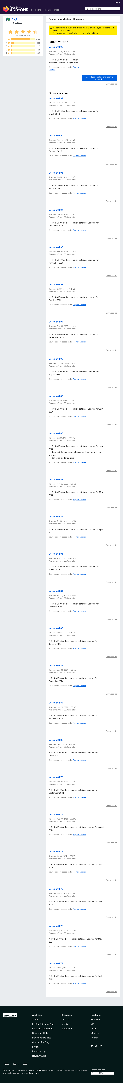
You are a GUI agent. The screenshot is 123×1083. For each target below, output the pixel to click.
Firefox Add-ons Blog (43, 1024)
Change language (98, 1070)
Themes (47, 10)
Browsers (95, 1019)
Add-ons (37, 1015)
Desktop (66, 1019)
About (35, 1019)
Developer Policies (41, 1037)
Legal (25, 1064)
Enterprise (67, 1028)
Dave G (18, 22)
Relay (93, 1028)
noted (25, 1070)
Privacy (6, 1064)
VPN (93, 1024)
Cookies (16, 1064)
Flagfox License (79, 118)
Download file (111, 84)
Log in (117, 3)
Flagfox (15, 19)
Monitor (95, 1033)
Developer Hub (40, 1033)
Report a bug (39, 1051)
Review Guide (39, 1056)
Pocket (94, 1037)
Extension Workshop (42, 1028)
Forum (35, 1046)
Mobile (65, 1024)
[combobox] (102, 8)
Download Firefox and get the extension (99, 78)
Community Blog (40, 1042)
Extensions (36, 10)
